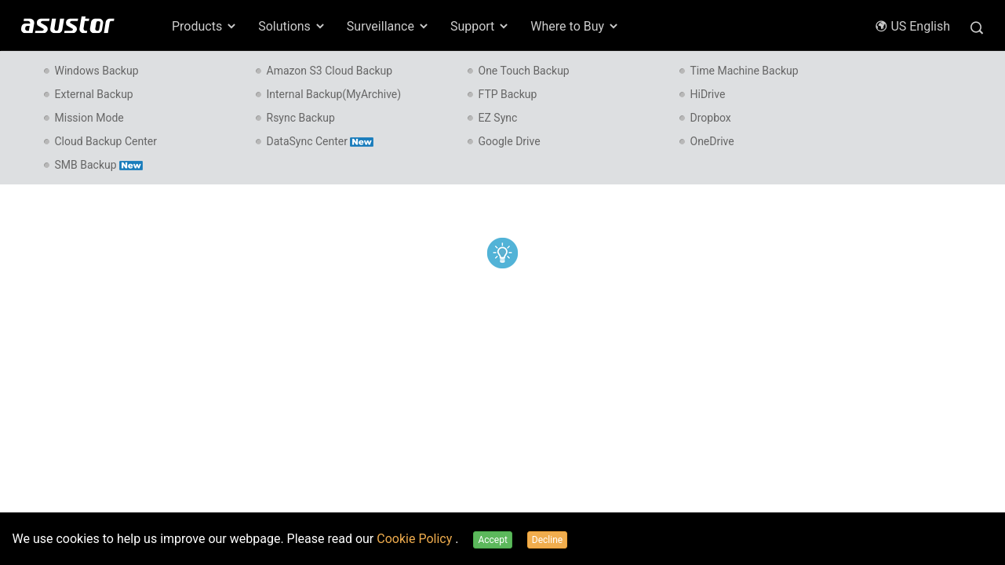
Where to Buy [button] (575, 26)
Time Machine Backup (744, 70)
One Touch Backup (524, 70)
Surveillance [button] (388, 26)
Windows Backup (97, 70)
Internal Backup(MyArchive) (334, 94)
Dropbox (710, 117)
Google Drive (510, 141)
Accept (492, 539)
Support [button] (480, 26)
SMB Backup (99, 165)
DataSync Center (320, 141)
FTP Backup (508, 94)
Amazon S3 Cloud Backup (330, 70)
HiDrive (708, 94)
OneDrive (712, 141)
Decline (547, 539)
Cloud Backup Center (106, 141)
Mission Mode (89, 117)
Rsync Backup (301, 117)
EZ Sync (498, 117)
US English (912, 26)
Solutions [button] (292, 26)
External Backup (94, 94)
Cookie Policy (416, 538)
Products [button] (205, 26)
